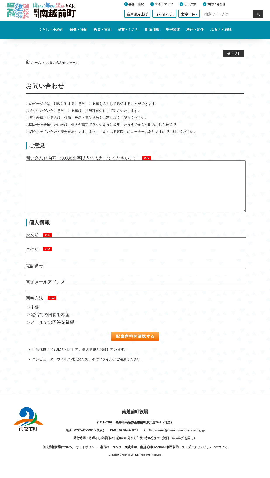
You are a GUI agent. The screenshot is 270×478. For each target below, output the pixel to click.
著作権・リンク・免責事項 (118, 455)
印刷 (235, 53)
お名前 (32, 244)
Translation (164, 14)
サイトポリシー (86, 455)
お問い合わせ (216, 4)
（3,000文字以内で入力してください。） (97, 158)
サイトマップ (164, 4)
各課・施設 (136, 4)
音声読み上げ (137, 14)
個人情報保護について (58, 455)
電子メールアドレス (45, 290)
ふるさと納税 (220, 29)
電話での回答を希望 (48, 323)
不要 (33, 315)
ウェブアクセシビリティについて (204, 455)
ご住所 (32, 258)
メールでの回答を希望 (50, 331)
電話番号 (34, 274)
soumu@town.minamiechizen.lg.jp (180, 439)
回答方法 (34, 307)
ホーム (36, 62)
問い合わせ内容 (41, 158)
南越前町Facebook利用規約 (159, 455)
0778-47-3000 (83, 439)
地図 (167, 431)
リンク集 (190, 4)
